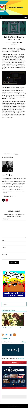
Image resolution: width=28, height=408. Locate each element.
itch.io (16, 154)
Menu (25, 17)
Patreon (24, 341)
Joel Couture (14, 44)
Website (4, 254)
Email (4, 247)
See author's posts (8, 196)
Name (4, 240)
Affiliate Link (21, 358)
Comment (5, 219)
